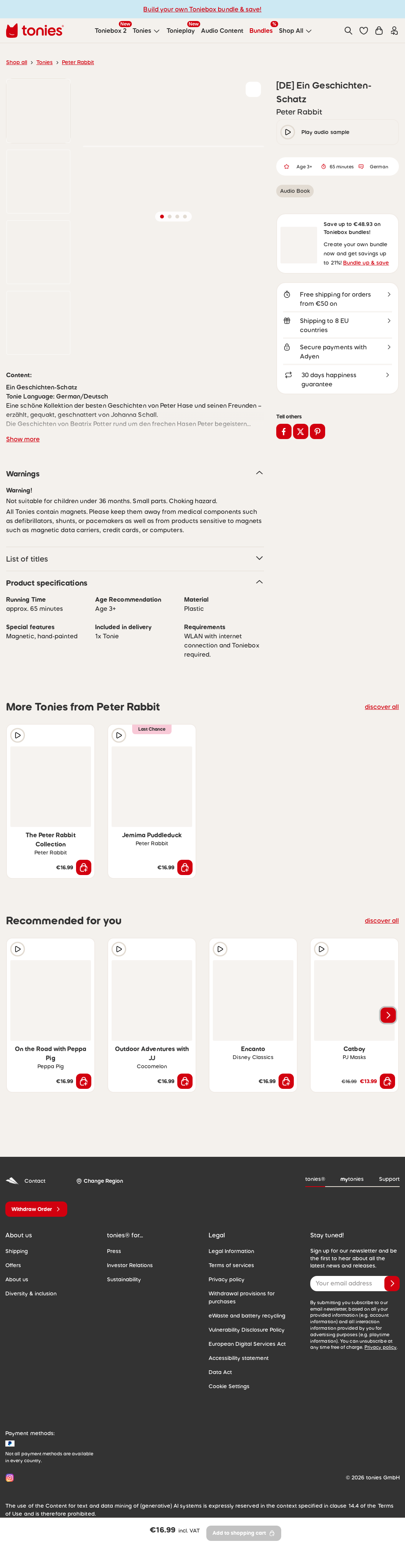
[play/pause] (287, 132)
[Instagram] (8, 1460)
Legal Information (229, 1242)
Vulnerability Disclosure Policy (244, 1313)
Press (114, 1242)
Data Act (219, 1355)
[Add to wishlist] (253, 89)
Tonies (42, 62)
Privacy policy (225, 1270)
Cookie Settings (227, 1369)
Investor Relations (128, 1256)
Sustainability (123, 1270)
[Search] (348, 30)
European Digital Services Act (244, 1327)
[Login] (394, 30)
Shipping (15, 1242)
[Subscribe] (392, 1274)
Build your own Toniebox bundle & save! (203, 9)
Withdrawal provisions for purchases (252, 1284)
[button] (363, 30)
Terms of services (229, 1256)
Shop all (16, 62)
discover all (383, 706)
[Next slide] (388, 1006)
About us (15, 1270)
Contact (24, 1172)
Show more (21, 439)
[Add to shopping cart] (83, 858)
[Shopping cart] (379, 30)
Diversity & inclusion (29, 1284)
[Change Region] (96, 1172)
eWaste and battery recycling (243, 1298)
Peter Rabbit (74, 62)
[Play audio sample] (17, 735)
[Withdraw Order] (36, 1200)
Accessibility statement (236, 1341)
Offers (12, 1256)
